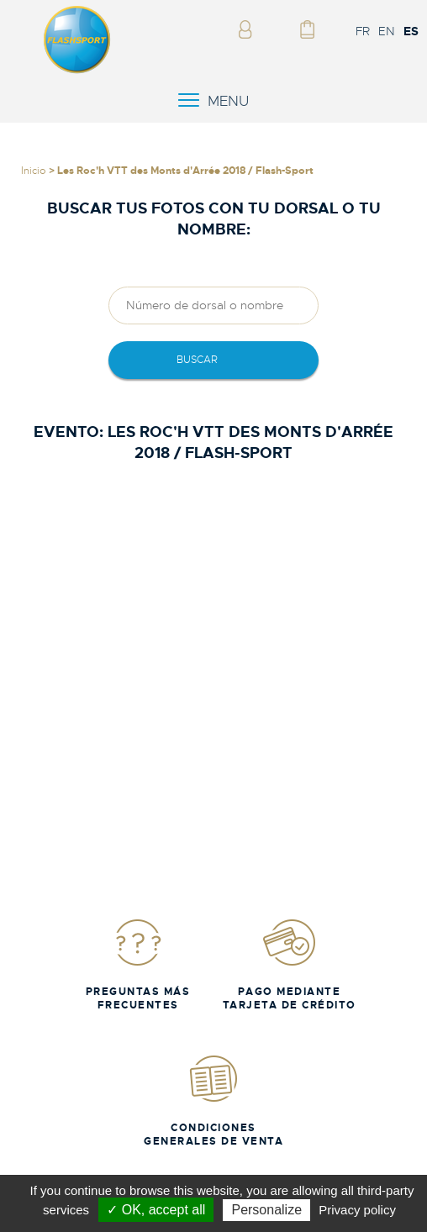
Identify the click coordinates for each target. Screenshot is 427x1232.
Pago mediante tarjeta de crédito (289, 964)
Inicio (33, 170)
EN (386, 31)
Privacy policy (357, 1210)
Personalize (266, 1210)
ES (411, 31)
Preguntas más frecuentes (138, 964)
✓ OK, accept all (156, 1210)
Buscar (197, 359)
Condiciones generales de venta (213, 1100)
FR (363, 31)
